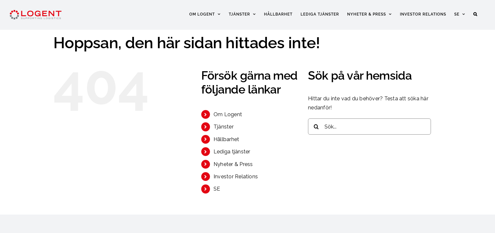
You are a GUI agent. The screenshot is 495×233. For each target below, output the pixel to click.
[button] (483, 13)
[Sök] (316, 126)
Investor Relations (236, 176)
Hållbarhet (226, 139)
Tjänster (224, 127)
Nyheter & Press (233, 164)
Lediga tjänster (232, 152)
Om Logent (228, 114)
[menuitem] (466, 13)
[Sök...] (369, 126)
